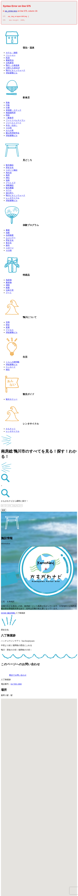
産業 (8, 328)
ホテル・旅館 (11, 53)
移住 (8, 370)
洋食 (8, 106)
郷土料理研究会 (12, 134)
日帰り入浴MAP (13, 69)
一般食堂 (10, 118)
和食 (8, 103)
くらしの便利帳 (12, 363)
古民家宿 (10, 63)
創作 (8, 246)
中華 (8, 108)
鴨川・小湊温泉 (12, 66)
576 (4, 21)
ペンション (11, 56)
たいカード (11, 368)
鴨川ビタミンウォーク (15, 71)
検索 (3, 511)
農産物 (9, 283)
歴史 (8, 326)
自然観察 (10, 236)
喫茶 (8, 116)
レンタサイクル (12, 199)
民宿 (8, 58)
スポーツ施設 (11, 171)
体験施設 (10, 186)
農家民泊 (10, 61)
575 (4, 17)
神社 (8, 178)
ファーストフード (13, 124)
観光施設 (10, 166)
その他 (9, 129)
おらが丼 (10, 131)
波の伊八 (10, 194)
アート (9, 293)
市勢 (8, 323)
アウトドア (11, 183)
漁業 (8, 233)
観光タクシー (11, 400)
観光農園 (10, 189)
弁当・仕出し (11, 126)
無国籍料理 (11, 113)
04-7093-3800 (16, 685)
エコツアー (11, 238)
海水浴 (9, 173)
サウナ (9, 191)
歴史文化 (10, 168)
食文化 (9, 244)
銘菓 (8, 288)
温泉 (8, 181)
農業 (8, 231)
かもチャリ (11, 429)
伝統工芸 (10, 291)
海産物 (9, 281)
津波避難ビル (11, 74)
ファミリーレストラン (15, 121)
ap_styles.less (11, 11)
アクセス (10, 331)
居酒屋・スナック (13, 111)
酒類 (8, 286)
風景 (8, 176)
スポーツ (10, 249)
